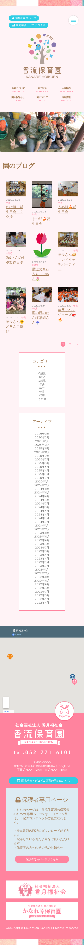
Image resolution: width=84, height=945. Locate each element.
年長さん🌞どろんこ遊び (15, 326)
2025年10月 (42, 452)
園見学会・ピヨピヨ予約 (28, 25)
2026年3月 (42, 434)
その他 (42, 399)
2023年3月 (42, 562)
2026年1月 (42, 441)
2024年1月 (42, 525)
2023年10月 (42, 536)
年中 (42, 388)
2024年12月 (42, 485)
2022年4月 (42, 602)
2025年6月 (42, 463)
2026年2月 (42, 437)
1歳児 (42, 377)
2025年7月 (42, 459)
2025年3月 (42, 474)
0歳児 (42, 373)
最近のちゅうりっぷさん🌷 (40, 274)
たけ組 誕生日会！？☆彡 (14, 212)
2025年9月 (42, 456)
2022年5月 (42, 599)
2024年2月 (42, 522)
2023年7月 (42, 547)
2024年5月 (42, 511)
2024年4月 (42, 514)
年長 (42, 391)
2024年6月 (42, 507)
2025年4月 (42, 470)
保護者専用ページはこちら (42, 859)
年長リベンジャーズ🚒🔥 (67, 315)
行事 (42, 395)
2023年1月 (42, 569)
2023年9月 (42, 540)
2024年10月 (42, 492)
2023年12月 (42, 529)
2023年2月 (42, 566)
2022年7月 (42, 591)
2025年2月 (42, 478)
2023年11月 (42, 533)
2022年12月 (42, 573)
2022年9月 (42, 584)
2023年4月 (42, 558)
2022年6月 (42, 595)
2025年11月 (42, 448)
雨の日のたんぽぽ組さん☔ (40, 318)
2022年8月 (42, 588)
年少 (42, 384)
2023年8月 (42, 544)
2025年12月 (42, 445)
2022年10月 (42, 580)
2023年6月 (42, 551)
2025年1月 (42, 481)
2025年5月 (42, 467)
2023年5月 (42, 555)
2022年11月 (42, 577)
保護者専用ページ (24, 18)
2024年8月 (42, 500)
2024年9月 (42, 496)
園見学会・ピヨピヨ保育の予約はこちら (43, 780)
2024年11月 (42, 489)
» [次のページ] (77, 344)
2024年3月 (42, 518)
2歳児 (42, 380)
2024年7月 (42, 503)
